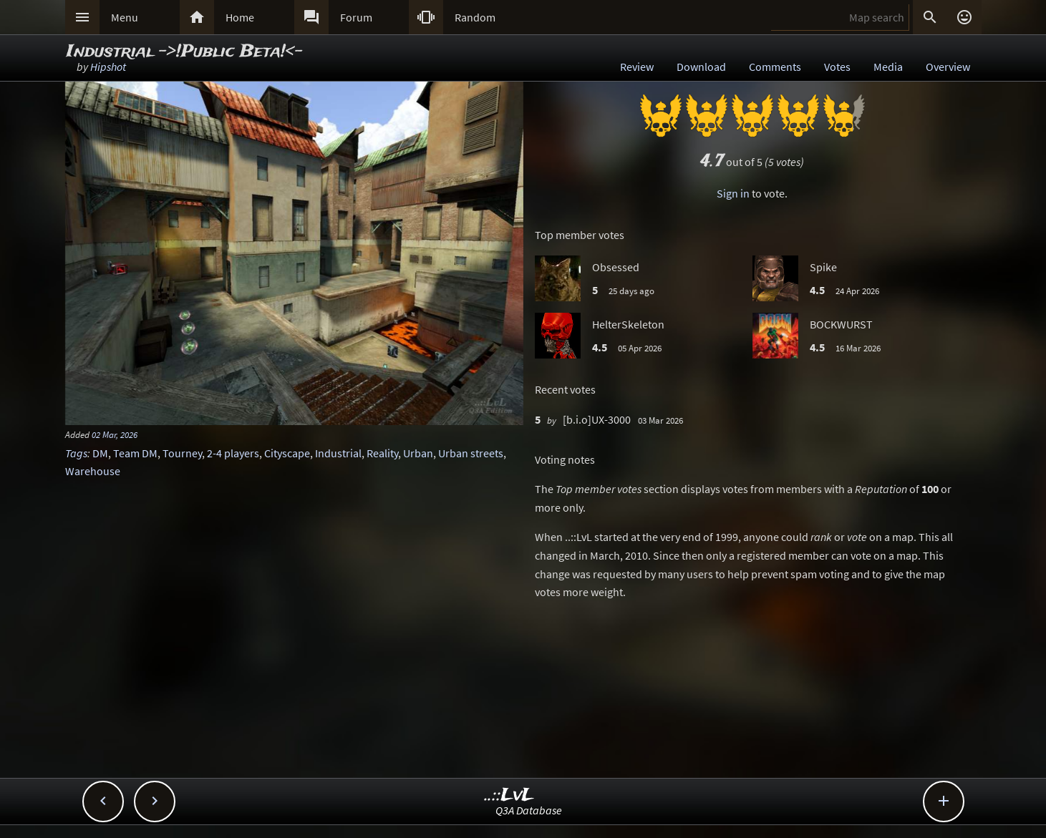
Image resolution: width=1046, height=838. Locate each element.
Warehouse (92, 471)
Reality (382, 453)
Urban (418, 453)
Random (475, 17)
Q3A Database (528, 810)
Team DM (135, 453)
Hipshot (108, 66)
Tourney (182, 453)
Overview (948, 66)
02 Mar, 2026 (114, 434)
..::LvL (509, 795)
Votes (837, 66)
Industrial (338, 453)
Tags (76, 453)
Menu (124, 17)
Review (637, 66)
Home (240, 17)
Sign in (733, 193)
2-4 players (233, 453)
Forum (356, 17)
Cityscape (287, 453)
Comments (775, 66)
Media (888, 66)
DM (100, 453)
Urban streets (470, 453)
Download (701, 66)
